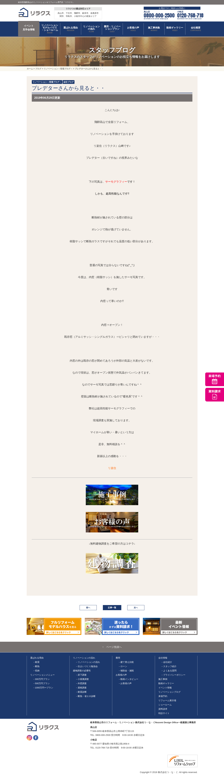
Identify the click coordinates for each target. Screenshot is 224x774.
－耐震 (36, 662)
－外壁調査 (81, 683)
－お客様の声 (125, 683)
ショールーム (165, 704)
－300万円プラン (41, 679)
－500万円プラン (41, 683)
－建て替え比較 (126, 662)
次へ (136, 607)
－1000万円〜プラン (43, 687)
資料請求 (162, 709)
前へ (88, 607)
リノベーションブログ (169, 692)
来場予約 (162, 696)
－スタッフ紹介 (169, 666)
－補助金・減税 (126, 670)
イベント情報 (165, 687)
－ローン (122, 666)
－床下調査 (81, 675)
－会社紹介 (166, 662)
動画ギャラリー (166, 683)
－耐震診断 (81, 692)
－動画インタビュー (128, 679)
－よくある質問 (169, 670)
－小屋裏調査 (82, 679)
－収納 (36, 670)
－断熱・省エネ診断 (86, 696)
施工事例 (162, 679)
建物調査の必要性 (82, 670)
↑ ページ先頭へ (112, 647)
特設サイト (163, 713)
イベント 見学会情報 (29, 27)
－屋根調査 (81, 687)
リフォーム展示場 (167, 700)
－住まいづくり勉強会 (87, 666)
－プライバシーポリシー (173, 675)
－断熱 (36, 666)
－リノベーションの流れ (88, 662)
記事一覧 (112, 607)
